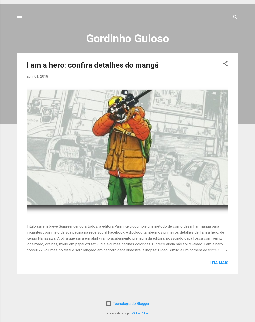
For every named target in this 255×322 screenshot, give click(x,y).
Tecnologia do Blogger (127, 303)
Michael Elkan (140, 313)
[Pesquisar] (235, 18)
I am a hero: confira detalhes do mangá (93, 65)
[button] (225, 64)
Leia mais (219, 263)
